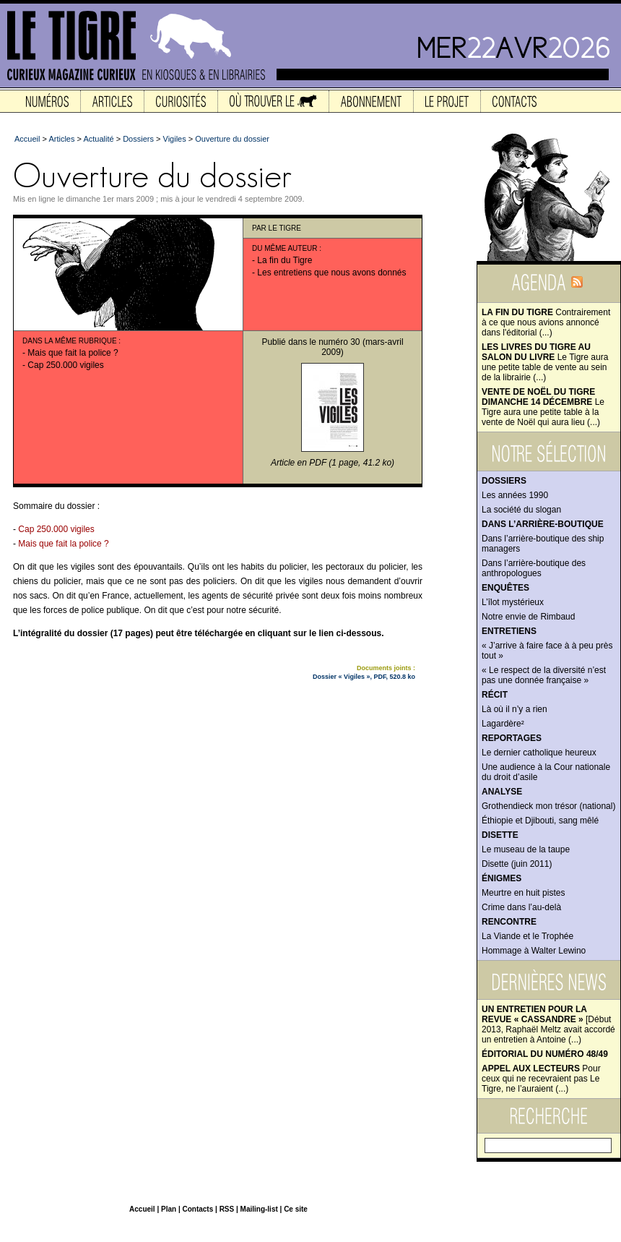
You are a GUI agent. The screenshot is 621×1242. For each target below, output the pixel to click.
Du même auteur (285, 248)
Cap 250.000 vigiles (65, 365)
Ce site (296, 1209)
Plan (168, 1209)
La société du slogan (521, 510)
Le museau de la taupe (526, 849)
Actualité (98, 138)
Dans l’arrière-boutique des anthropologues (534, 568)
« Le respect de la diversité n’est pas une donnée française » (544, 675)
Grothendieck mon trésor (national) (548, 806)
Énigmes (501, 878)
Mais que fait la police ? (72, 353)
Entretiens (509, 631)
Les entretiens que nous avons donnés (331, 272)
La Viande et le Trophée (527, 936)
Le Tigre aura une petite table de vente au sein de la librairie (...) (545, 362)
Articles (61, 138)
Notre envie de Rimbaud (528, 617)
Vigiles (174, 138)
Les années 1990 (515, 495)
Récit (495, 695)
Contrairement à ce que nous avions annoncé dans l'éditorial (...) (546, 322)
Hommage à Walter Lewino (534, 951)
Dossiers (504, 481)
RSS (227, 1209)
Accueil (27, 138)
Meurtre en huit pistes (523, 893)
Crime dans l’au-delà (521, 907)
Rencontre (509, 922)
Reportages (512, 738)
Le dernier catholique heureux (539, 753)
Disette (500, 835)
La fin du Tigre (284, 260)
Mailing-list (259, 1209)
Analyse (502, 792)
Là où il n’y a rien (514, 709)
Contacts (197, 1209)
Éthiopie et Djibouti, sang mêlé (540, 820)
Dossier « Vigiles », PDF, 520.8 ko (364, 676)
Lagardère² (503, 724)
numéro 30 (339, 342)
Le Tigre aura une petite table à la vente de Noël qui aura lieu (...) (543, 407)
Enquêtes (505, 588)
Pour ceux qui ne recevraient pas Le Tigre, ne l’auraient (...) (541, 1078)
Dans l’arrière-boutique (543, 524)
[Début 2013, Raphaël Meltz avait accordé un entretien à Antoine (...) (548, 1024)
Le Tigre (285, 228)
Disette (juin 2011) (517, 864)
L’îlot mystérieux (513, 602)
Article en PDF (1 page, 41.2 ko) (332, 463)
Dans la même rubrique (69, 341)
